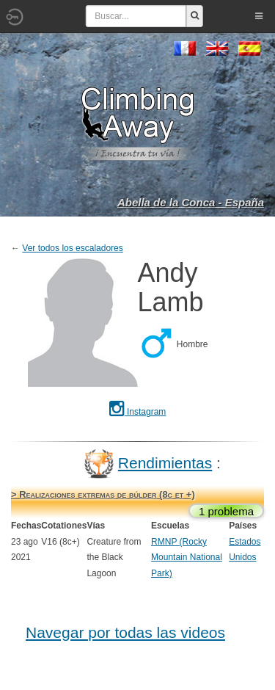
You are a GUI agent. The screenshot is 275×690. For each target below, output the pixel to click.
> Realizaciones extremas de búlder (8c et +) (103, 494)
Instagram (137, 412)
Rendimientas (165, 462)
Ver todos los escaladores (72, 248)
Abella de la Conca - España (190, 202)
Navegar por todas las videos (125, 632)
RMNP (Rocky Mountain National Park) (186, 557)
